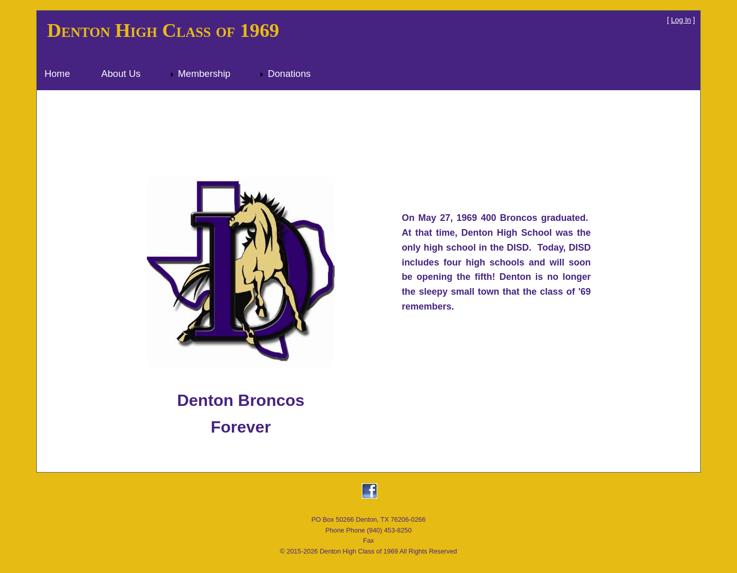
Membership (204, 73)
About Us (121, 73)
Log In (681, 20)
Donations (289, 73)
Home (57, 73)
